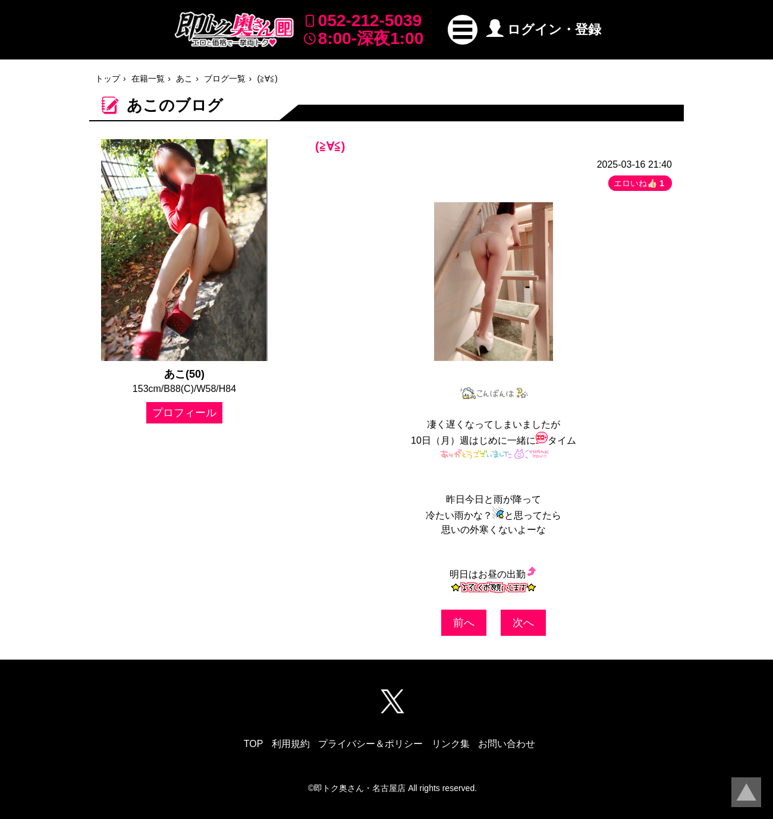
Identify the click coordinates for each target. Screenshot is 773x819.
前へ (464, 623)
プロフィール (184, 413)
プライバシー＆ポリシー (370, 744)
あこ (184, 78)
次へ (523, 623)
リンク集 (451, 744)
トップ (107, 78)
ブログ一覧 (225, 78)
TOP (253, 744)
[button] (462, 30)
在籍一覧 (148, 78)
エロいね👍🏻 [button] (640, 183)
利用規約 (291, 744)
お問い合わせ (506, 744)
